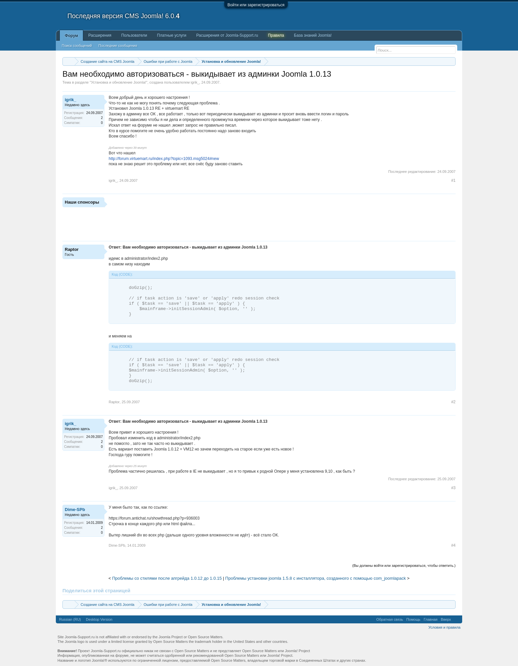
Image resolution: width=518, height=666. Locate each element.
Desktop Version (99, 619)
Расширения (99, 35)
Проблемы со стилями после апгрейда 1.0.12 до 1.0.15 (167, 578)
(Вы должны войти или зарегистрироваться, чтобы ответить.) (404, 566)
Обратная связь (389, 619)
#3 (453, 488)
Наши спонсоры (82, 202)
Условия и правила (444, 627)
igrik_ (195, 82)
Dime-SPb (75, 509)
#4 (453, 545)
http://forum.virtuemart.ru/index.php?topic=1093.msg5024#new (164, 158)
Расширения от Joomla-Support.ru (227, 35)
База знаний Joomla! (313, 35)
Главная (430, 619)
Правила (276, 35)
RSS (456, 619)
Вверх (446, 619)
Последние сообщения (117, 46)
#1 (453, 180)
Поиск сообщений (77, 46)
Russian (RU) (70, 619)
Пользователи (134, 35)
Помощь (413, 619)
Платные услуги (171, 35)
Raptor (72, 249)
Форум (71, 35)
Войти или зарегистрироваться (256, 5)
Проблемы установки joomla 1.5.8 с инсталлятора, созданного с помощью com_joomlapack (315, 578)
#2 (453, 402)
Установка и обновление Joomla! (118, 82)
